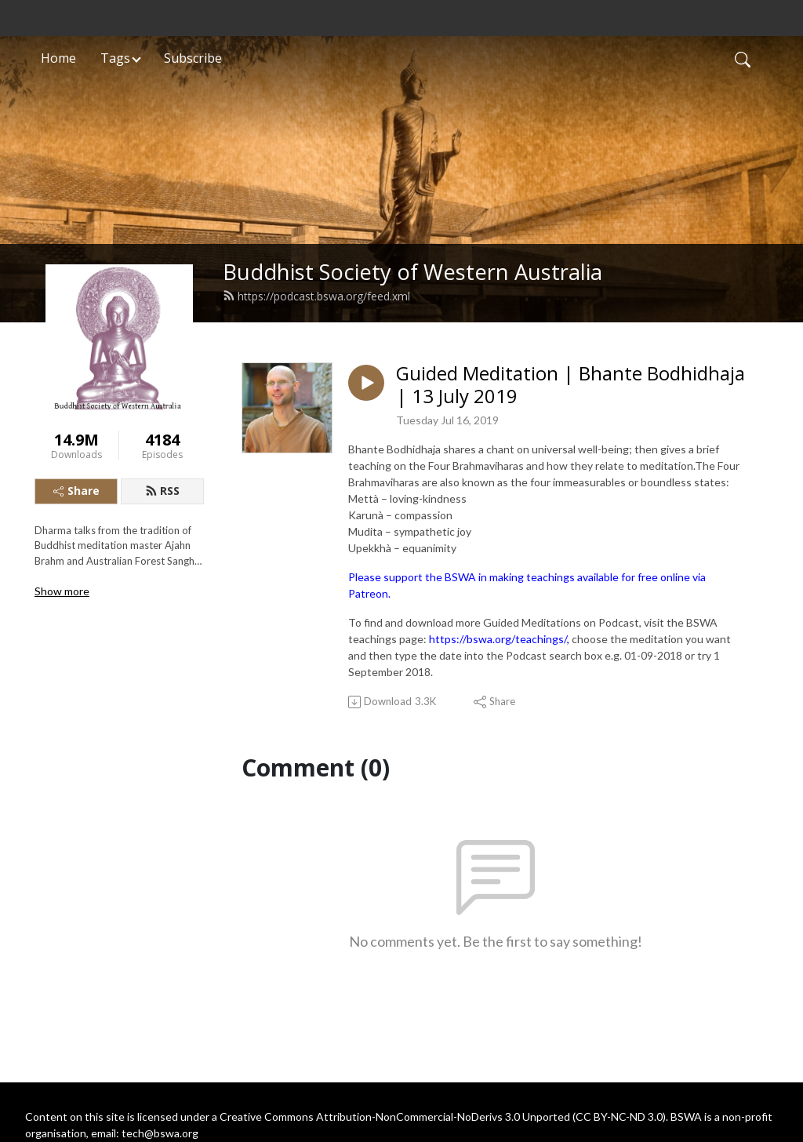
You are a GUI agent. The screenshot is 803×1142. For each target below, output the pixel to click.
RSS (162, 490)
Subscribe (193, 58)
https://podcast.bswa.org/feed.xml (316, 296)
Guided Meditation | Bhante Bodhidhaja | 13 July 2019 (570, 385)
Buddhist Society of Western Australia (412, 271)
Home (58, 58)
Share (76, 490)
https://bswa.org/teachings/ (498, 639)
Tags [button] (115, 58)
